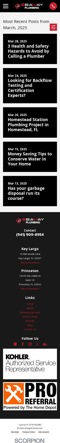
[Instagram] (30, 344)
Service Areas (29, 316)
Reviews (30, 320)
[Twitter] (37, 344)
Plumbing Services (30, 312)
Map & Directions (30, 262)
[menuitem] (15, 432)
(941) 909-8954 (30, 234)
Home (30, 303)
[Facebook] (22, 344)
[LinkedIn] (44, 344)
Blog (30, 325)
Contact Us (30, 329)
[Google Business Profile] (15, 344)
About (30, 308)
